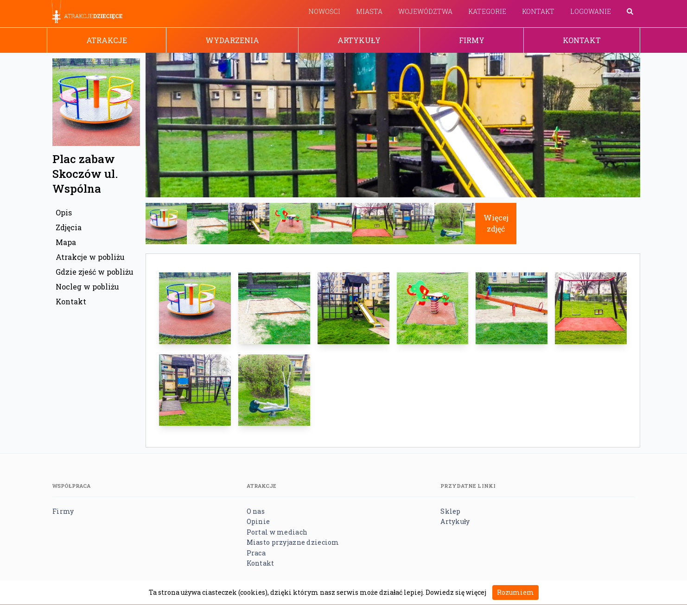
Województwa (425, 11)
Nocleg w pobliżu (87, 286)
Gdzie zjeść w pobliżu (95, 272)
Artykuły (359, 40)
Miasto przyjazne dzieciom (293, 542)
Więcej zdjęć (496, 223)
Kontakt (538, 11)
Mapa (66, 242)
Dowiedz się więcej (456, 592)
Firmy (471, 40)
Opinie (258, 521)
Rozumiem (515, 592)
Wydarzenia (232, 40)
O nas (256, 511)
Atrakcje (106, 40)
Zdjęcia (69, 227)
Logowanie (590, 11)
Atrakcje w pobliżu (90, 257)
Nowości (324, 11)
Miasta (369, 11)
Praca (256, 552)
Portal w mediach (277, 532)
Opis (64, 212)
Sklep (450, 511)
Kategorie (487, 11)
